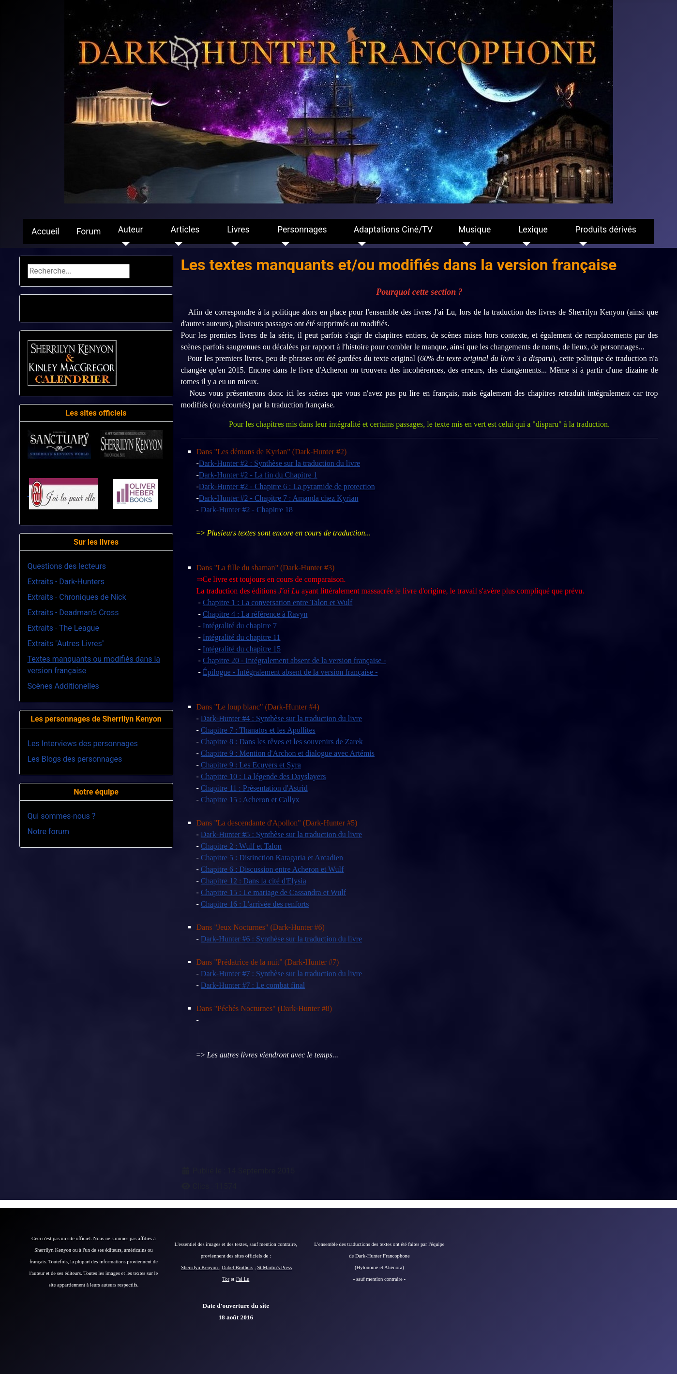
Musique (474, 229)
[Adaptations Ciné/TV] (360, 244)
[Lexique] (524, 244)
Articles (185, 229)
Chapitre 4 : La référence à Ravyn (255, 614)
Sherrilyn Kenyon (200, 1267)
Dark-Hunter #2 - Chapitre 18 (247, 510)
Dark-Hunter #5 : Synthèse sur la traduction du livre (281, 834)
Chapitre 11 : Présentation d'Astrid (254, 788)
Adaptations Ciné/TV (393, 229)
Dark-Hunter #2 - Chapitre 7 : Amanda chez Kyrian (279, 498)
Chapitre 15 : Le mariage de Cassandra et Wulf (273, 892)
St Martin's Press (274, 1267)
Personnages (302, 229)
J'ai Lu (242, 1279)
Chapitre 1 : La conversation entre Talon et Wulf (278, 602)
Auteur (130, 229)
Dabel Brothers (237, 1267)
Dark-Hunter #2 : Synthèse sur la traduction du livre (279, 463)
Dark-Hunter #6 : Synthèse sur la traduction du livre (281, 939)
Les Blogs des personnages (75, 759)
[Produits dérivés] (581, 244)
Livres (238, 229)
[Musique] (464, 244)
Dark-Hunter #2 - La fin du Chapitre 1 (258, 475)
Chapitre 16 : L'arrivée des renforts (255, 904)
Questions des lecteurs (67, 566)
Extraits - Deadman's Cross (73, 612)
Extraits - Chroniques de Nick (77, 597)
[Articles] (177, 244)
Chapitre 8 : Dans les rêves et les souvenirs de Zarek (282, 742)
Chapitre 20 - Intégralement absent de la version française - (294, 660)
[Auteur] (124, 244)
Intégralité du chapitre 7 (240, 626)
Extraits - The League (63, 628)
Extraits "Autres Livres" (66, 643)
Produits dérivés (605, 229)
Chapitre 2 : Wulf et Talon (241, 846)
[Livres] (233, 244)
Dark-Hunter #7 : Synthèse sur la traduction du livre (281, 973)
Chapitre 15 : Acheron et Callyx (250, 799)
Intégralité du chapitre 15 (242, 649)
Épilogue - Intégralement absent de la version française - (290, 672)
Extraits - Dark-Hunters (66, 581)
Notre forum (48, 831)
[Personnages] (283, 244)
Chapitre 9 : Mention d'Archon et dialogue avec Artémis (288, 753)
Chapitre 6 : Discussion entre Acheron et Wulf (272, 869)
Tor (225, 1279)
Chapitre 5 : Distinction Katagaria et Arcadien (272, 857)
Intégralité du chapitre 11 (242, 637)
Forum (88, 231)
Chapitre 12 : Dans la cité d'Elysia (253, 881)
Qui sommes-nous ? (62, 816)
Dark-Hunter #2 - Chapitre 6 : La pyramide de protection (287, 486)
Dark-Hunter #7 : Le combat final (253, 985)
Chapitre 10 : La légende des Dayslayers (263, 776)
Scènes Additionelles (63, 686)
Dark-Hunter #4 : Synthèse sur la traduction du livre (281, 718)
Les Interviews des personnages (83, 743)
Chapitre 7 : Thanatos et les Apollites (258, 730)
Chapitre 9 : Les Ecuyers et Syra (251, 765)
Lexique (533, 229)
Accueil (45, 231)
